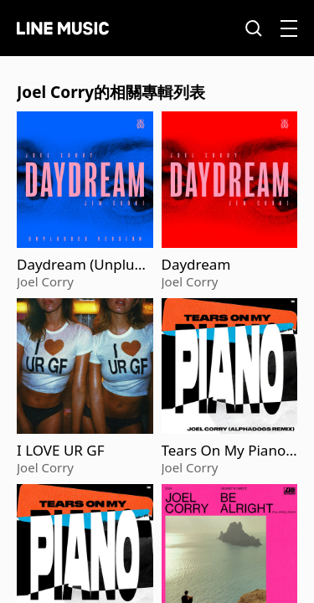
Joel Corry (45, 281)
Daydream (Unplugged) (84, 264)
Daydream (196, 264)
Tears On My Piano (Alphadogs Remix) (224, 450)
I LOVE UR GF (61, 450)
